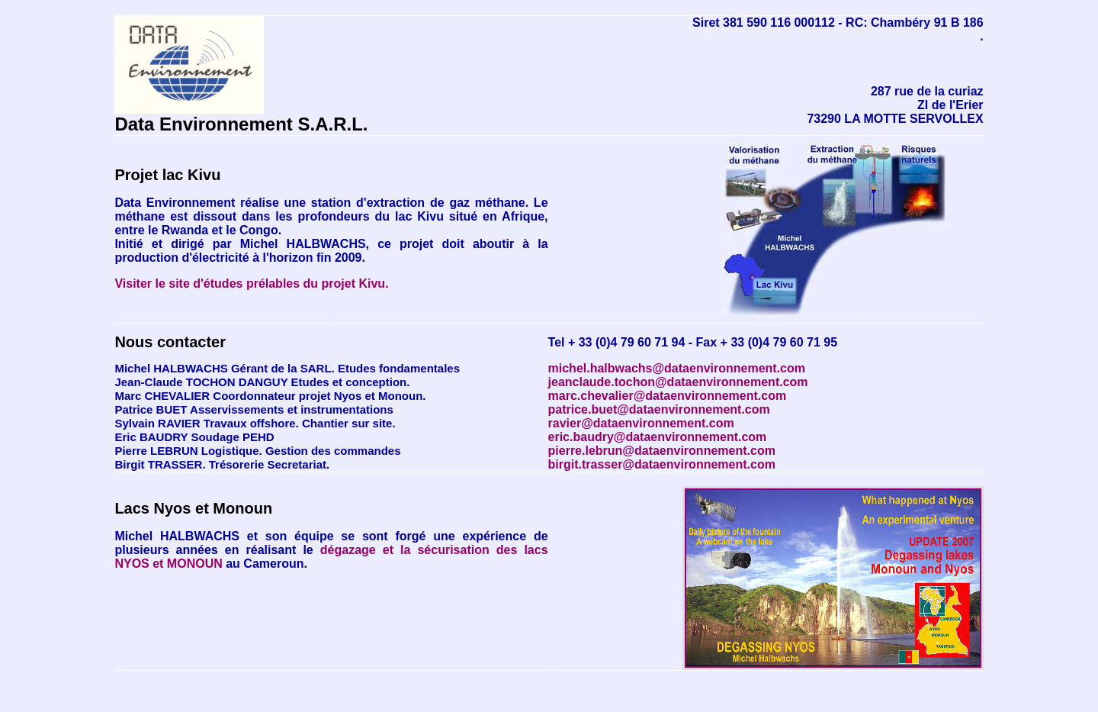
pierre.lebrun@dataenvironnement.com (661, 450)
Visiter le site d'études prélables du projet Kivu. (251, 283)
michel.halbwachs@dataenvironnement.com (676, 368)
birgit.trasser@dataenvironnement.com (661, 464)
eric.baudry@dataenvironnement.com (657, 436)
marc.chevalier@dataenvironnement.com (667, 395)
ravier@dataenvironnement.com (641, 423)
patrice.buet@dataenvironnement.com (659, 409)
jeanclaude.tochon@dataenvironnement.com (678, 381)
